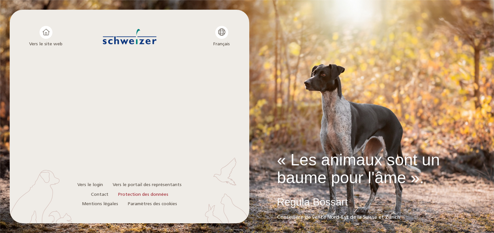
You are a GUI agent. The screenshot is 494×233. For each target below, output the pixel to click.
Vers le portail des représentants (147, 184)
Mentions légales (100, 203)
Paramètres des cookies (152, 203)
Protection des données (143, 194)
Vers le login (90, 184)
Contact (99, 194)
